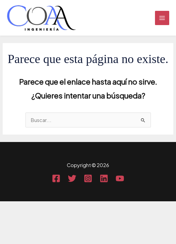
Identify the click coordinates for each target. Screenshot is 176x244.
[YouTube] (120, 178)
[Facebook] (56, 178)
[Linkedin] (104, 178)
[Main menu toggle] (162, 18)
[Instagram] (88, 178)
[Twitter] (72, 178)
